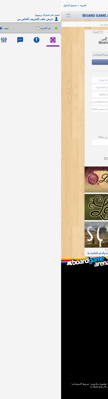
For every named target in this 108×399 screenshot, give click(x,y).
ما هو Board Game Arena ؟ (85, 273)
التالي (54, 62)
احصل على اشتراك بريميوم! (84, 307)
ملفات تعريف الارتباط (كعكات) (43, 386)
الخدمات (75, 386)
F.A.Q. (95, 279)
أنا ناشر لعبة (92, 294)
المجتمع (94, 325)
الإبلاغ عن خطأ (91, 304)
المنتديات (93, 328)
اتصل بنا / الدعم (90, 283)
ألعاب (95, 321)
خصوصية (64, 386)
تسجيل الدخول (8, 5)
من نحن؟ (93, 276)
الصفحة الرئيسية (90, 318)
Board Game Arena (88, 384)
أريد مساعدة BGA (89, 300)
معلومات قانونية (37, 384)
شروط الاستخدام (19, 384)
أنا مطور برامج (91, 297)
